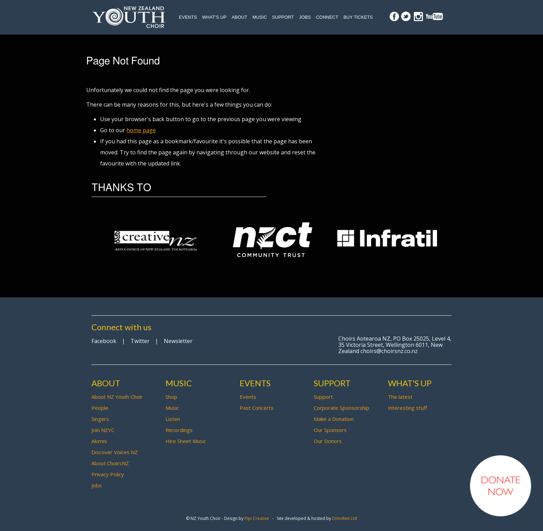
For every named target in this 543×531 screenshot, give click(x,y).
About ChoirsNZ (110, 463)
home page (141, 130)
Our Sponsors (330, 429)
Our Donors (328, 441)
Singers (100, 418)
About (239, 17)
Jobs (305, 17)
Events (188, 17)
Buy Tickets (358, 17)
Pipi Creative (256, 518)
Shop (171, 396)
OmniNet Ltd (344, 518)
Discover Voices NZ (114, 452)
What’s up (214, 17)
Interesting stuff (407, 407)
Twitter (140, 341)
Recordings (179, 429)
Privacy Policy (107, 474)
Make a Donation (334, 418)
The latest (400, 396)
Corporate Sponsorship (341, 407)
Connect (327, 17)
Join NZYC (102, 429)
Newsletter (178, 341)
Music (259, 17)
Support (283, 17)
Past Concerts (257, 407)
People (99, 407)
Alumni (99, 441)
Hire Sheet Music (186, 441)
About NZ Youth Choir (117, 396)
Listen (173, 418)
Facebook (103, 341)
